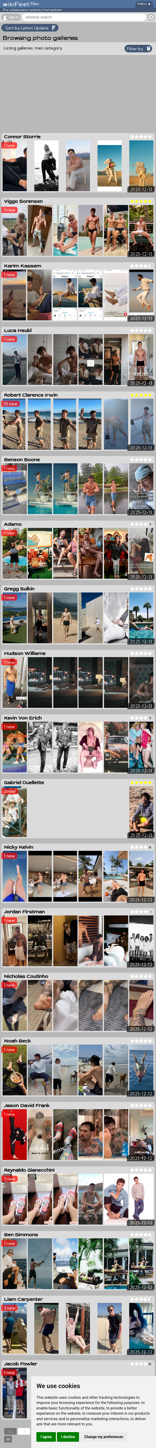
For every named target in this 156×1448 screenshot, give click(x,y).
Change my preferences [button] (103, 1437)
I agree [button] (46, 1437)
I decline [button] (68, 1437)
